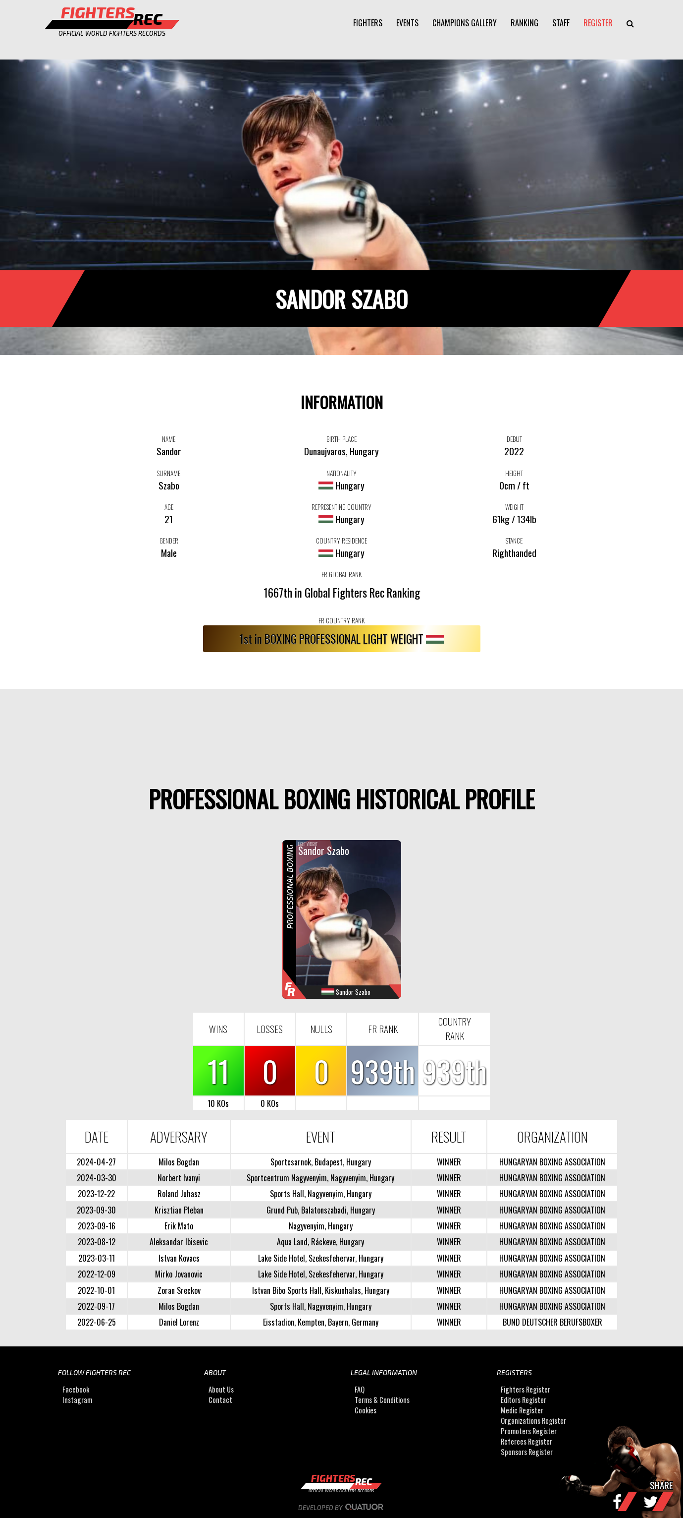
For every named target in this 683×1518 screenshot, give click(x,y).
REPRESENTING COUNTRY (341, 507)
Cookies (365, 1410)
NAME (168, 439)
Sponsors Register (527, 1452)
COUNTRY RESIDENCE (341, 541)
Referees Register (526, 1441)
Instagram (77, 1399)
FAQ (360, 1389)
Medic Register (522, 1410)
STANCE (514, 541)
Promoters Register (529, 1431)
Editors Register (523, 1399)
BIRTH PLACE (341, 439)
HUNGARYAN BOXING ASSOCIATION (552, 1162)
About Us (221, 1389)
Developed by (341, 1508)
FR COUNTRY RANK (341, 620)
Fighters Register (525, 1389)
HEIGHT (514, 473)
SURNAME (168, 473)
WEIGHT (514, 507)
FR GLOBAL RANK (341, 574)
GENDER (168, 541)
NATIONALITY (341, 473)
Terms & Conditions (382, 1399)
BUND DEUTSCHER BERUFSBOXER (552, 1322)
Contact (220, 1399)
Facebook (75, 1389)
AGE (168, 507)
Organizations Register (533, 1420)
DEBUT (514, 439)
